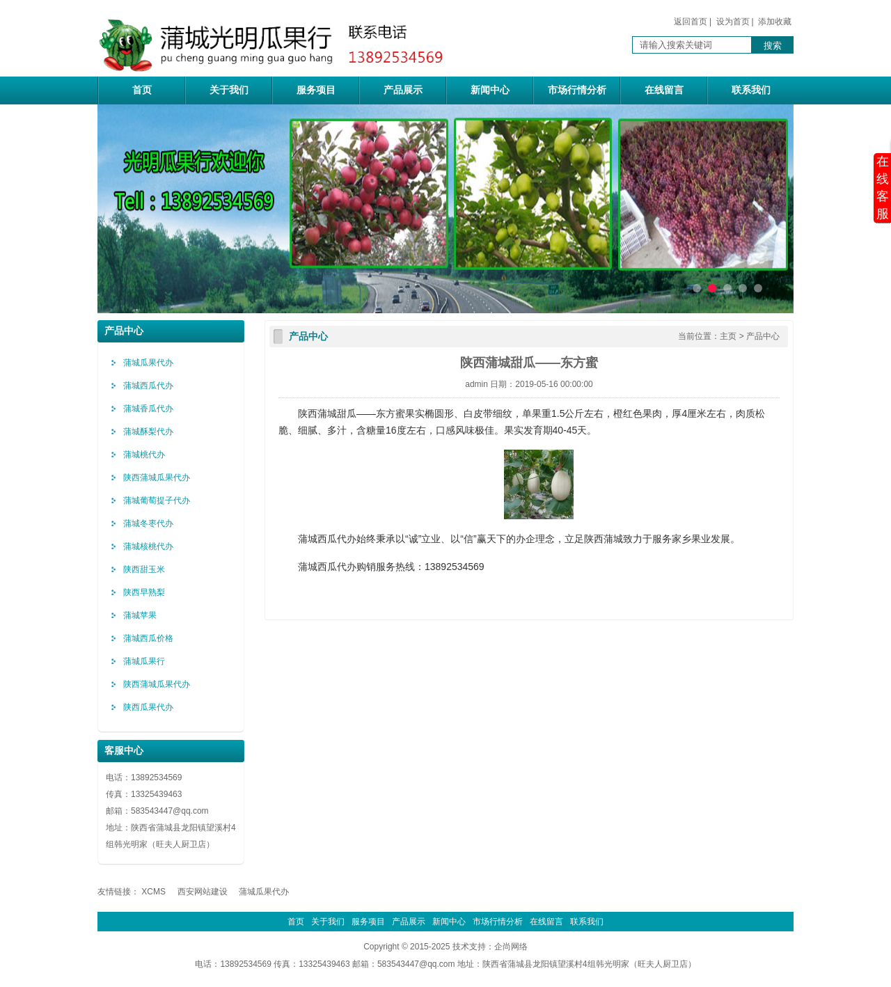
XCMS (153, 892)
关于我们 (229, 90)
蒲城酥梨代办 (148, 431)
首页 (142, 90)
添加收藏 (774, 21)
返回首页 (690, 21)
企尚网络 (511, 947)
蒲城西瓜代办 (148, 385)
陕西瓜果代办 (148, 707)
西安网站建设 (203, 892)
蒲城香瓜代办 (148, 408)
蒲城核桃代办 (148, 546)
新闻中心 (490, 90)
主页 (728, 336)
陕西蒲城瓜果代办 (156, 477)
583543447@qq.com (170, 811)
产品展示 (403, 90)
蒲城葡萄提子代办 (156, 500)
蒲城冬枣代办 (148, 523)
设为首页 (733, 21)
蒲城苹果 (140, 615)
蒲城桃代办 (144, 454)
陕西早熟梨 (144, 592)
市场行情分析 (577, 90)
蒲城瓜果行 (144, 661)
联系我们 (751, 90)
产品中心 (763, 336)
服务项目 (316, 90)
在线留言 (664, 90)
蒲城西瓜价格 (148, 638)
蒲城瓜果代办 (148, 363)
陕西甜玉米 (144, 569)
